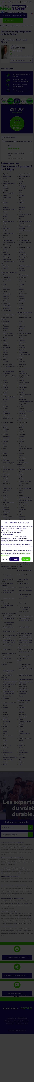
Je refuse (5, 559)
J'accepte (26, 559)
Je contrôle (14, 559)
